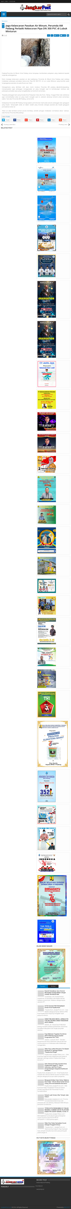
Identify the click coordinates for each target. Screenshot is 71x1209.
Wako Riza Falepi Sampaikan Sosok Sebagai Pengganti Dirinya (55, 1124)
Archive (53, 986)
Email (63, 35)
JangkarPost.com (6, 1207)
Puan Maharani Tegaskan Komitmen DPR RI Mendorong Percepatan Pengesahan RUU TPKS (55, 1035)
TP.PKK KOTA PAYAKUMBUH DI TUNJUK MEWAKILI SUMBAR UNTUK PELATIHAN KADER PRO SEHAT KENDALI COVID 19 (57, 1109)
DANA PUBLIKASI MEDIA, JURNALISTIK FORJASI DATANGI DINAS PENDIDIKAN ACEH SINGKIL (56, 1020)
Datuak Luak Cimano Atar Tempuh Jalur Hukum (57, 1096)
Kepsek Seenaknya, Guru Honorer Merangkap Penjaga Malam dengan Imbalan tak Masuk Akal (55, 992)
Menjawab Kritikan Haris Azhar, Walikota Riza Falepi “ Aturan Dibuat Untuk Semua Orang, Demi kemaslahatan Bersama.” (57, 1081)
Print (56, 35)
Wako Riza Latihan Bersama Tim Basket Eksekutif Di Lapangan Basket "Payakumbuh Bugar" (57, 1050)
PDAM (8, 117)
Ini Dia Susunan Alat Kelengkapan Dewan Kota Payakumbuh (55, 1006)
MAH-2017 (67, 1207)
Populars (42, 986)
